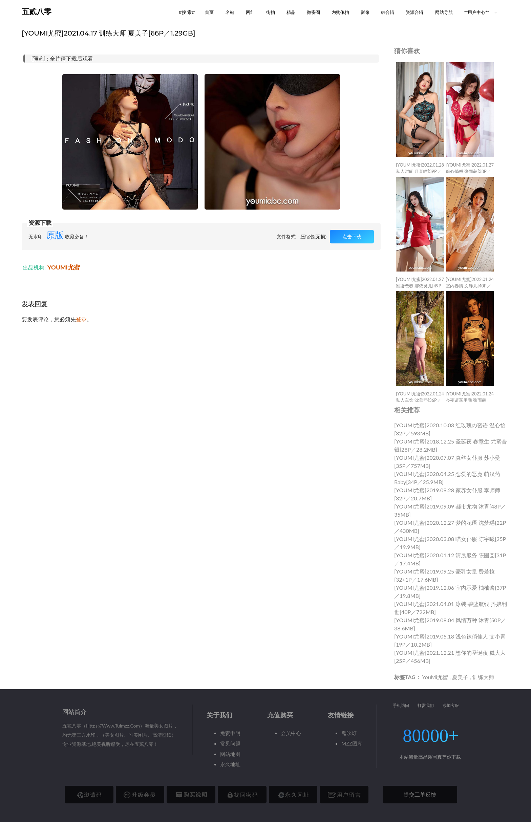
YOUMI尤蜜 (63, 267)
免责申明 (230, 733)
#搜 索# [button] (187, 12)
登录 (81, 319)
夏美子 (460, 677)
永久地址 (230, 764)
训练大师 (483, 677)
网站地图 (230, 754)
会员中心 (291, 733)
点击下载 (351, 236)
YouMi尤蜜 (435, 677)
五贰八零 (36, 11)
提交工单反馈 (420, 794)
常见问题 (230, 743)
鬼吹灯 (349, 733)
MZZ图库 (351, 743)
